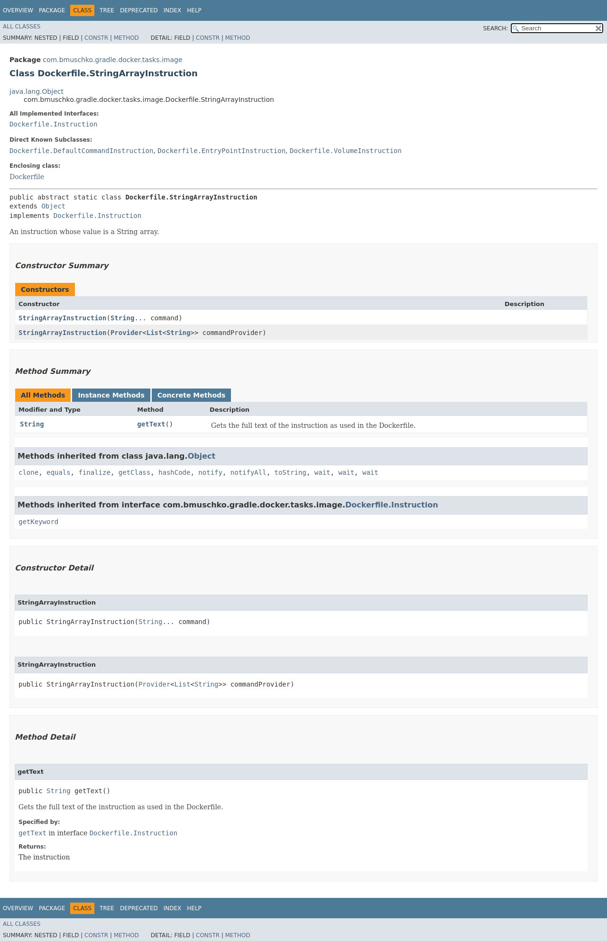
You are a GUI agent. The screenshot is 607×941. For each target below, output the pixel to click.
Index (173, 10)
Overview (18, 10)
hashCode (174, 472)
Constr (96, 38)
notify (210, 472)
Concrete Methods (191, 395)
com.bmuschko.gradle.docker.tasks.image (112, 59)
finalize (94, 472)
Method (126, 38)
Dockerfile (26, 177)
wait (322, 472)
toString (290, 472)
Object (53, 206)
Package (52, 10)
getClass (134, 472)
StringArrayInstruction (62, 318)
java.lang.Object (36, 91)
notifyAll (248, 472)
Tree (107, 10)
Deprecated (139, 10)
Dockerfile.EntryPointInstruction (221, 150)
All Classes (21, 26)
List (155, 332)
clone (28, 472)
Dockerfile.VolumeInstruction (346, 150)
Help (194, 10)
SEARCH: (495, 28)
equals (58, 472)
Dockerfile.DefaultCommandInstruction (81, 150)
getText (151, 424)
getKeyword (38, 521)
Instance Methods (111, 395)
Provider (126, 332)
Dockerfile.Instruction (53, 124)
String (122, 318)
